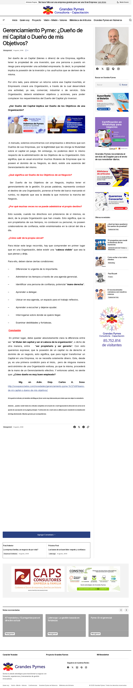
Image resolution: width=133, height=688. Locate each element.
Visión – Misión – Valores (19, 685)
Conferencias (32, 685)
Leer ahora (102, 2)
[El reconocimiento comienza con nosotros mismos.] (100, 294)
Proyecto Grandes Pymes (59, 654)
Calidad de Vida (113, 229)
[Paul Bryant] (100, 278)
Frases (110, 277)
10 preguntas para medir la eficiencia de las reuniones (117, 242)
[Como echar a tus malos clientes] (100, 261)
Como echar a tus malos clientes (117, 258)
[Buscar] (123, 84)
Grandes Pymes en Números (48, 685)
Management (7, 50)
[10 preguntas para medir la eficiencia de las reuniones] (100, 244)
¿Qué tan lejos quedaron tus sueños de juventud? (118, 225)
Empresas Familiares (12, 553)
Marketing (111, 263)
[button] (123, 2)
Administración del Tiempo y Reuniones (117, 248)
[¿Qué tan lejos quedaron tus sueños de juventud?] (100, 228)
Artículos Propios (31, 2)
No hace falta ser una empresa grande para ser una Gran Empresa (68, 2)
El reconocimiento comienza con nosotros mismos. (117, 292)
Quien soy (6, 685)
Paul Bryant (112, 274)
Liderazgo (52, 553)
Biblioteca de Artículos (66, 685)
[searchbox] (106, 84)
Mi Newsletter (104, 654)
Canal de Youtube (11, 654)
